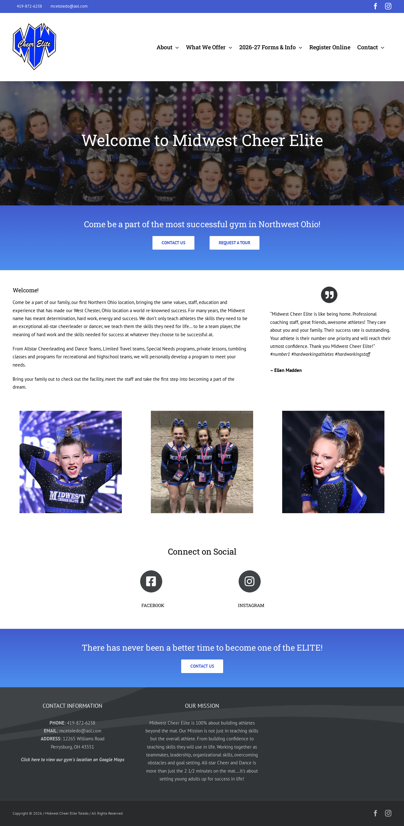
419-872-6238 (81, 723)
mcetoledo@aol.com (80, 731)
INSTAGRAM (251, 605)
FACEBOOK (152, 605)
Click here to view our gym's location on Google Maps (72, 759)
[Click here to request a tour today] (234, 243)
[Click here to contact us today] (173, 243)
